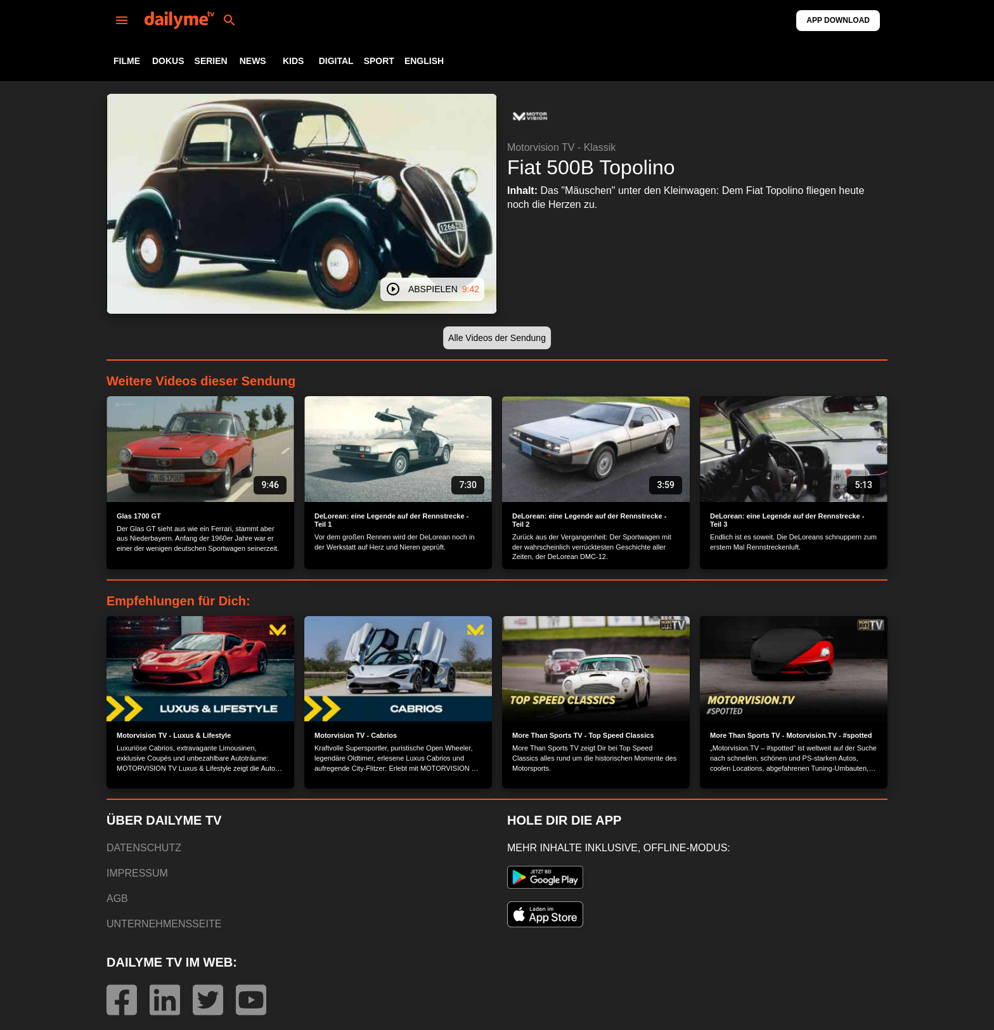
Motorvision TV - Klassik (561, 147)
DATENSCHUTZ (143, 847)
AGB (117, 898)
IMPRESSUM (137, 873)
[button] (530, 116)
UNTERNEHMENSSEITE (163, 923)
